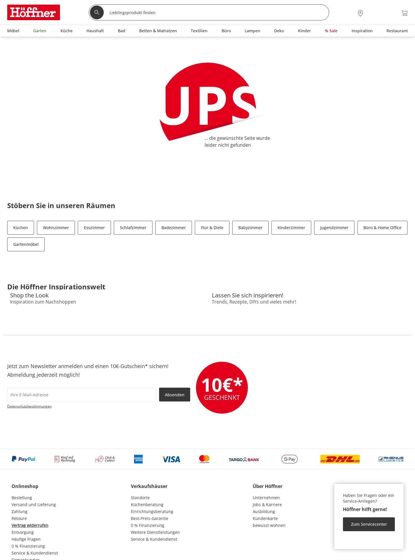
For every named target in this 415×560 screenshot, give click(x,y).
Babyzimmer (250, 227)
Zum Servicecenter (369, 524)
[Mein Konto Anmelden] (374, 13)
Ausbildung (264, 511)
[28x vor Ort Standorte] (360, 13)
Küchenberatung (147, 504)
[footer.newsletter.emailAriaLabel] (81, 394)
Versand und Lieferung (34, 504)
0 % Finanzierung (28, 546)
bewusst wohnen (269, 525)
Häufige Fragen (26, 539)
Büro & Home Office (382, 227)
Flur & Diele (212, 227)
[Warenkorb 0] (404, 13)
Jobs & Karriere (267, 504)
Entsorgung (23, 532)
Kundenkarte (265, 518)
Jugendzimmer (334, 227)
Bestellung (22, 497)
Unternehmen (266, 497)
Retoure (19, 518)
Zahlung (19, 511)
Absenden (174, 394)
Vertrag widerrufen (30, 525)
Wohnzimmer (56, 227)
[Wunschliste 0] (389, 12)
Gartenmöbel (26, 244)
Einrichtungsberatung (152, 511)
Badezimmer (173, 227)
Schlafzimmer (133, 227)
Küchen (20, 227)
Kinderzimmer (291, 227)
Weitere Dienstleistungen (155, 532)
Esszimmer (94, 227)
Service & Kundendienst (35, 553)
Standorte (140, 497)
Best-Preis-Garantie (149, 518)
